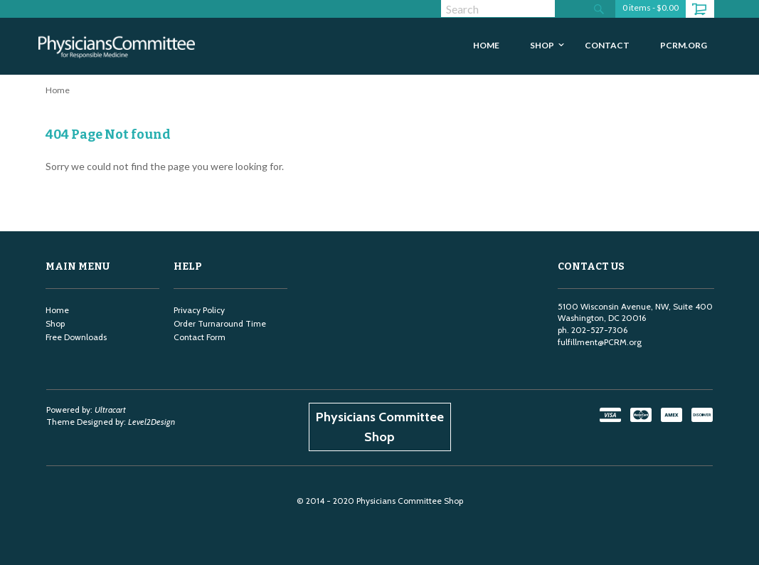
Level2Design (151, 421)
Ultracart (110, 409)
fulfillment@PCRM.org (600, 342)
